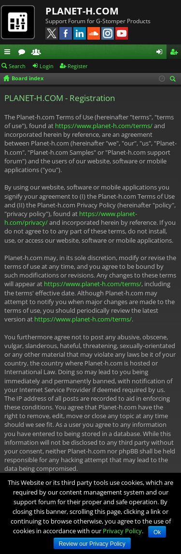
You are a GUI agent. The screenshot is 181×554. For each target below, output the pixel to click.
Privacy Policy (122, 530)
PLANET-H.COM (82, 10)
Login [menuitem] (161, 53)
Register (78, 66)
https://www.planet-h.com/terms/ (104, 125)
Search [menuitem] (174, 79)
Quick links (9, 53)
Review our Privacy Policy (92, 543)
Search (17, 66)
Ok (157, 532)
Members (38, 53)
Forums (23, 53)
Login (47, 66)
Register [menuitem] (175, 53)
